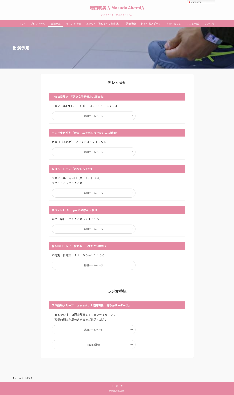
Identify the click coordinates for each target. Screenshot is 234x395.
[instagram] (121, 386)
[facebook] (112, 386)
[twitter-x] (117, 386)
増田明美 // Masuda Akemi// (117, 8)
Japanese (194, 2)
